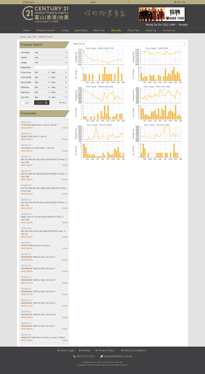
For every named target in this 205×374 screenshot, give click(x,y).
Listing (64, 30)
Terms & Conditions (135, 350)
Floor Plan (133, 30)
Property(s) (27, 2)
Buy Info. (116, 30)
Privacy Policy (106, 350)
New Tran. (99, 30)
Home (26, 30)
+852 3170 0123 (85, 356)
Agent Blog (81, 30)
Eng (183, 2)
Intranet (86, 350)
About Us (151, 30)
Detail (64, 128)
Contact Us (168, 30)
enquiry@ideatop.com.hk (117, 356)
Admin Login (67, 350)
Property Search (45, 30)
